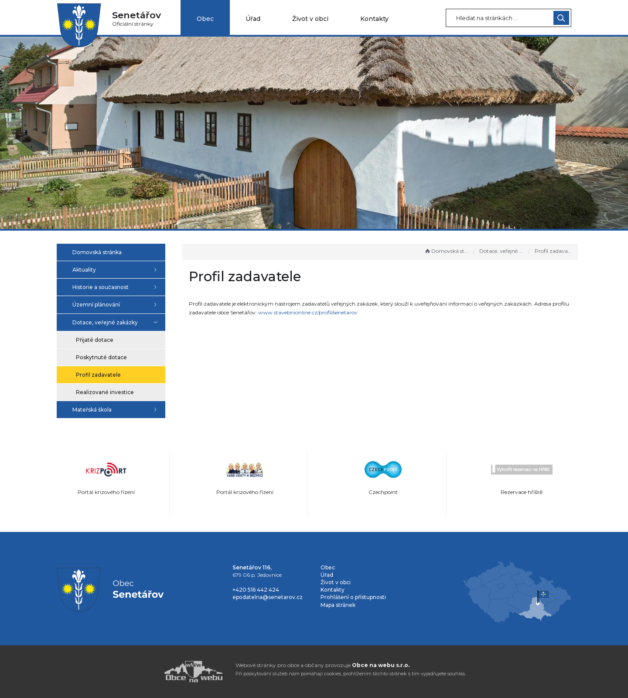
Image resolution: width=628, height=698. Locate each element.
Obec (205, 19)
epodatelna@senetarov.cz (267, 597)
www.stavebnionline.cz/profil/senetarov (333, 312)
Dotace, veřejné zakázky (502, 251)
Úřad (253, 19)
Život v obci (310, 19)
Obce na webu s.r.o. (381, 665)
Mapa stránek (338, 605)
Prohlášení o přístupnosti (353, 597)
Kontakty (374, 19)
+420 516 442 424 (255, 589)
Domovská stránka (446, 251)
